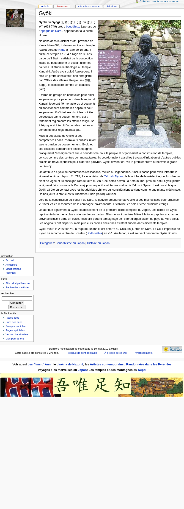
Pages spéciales (15, 330)
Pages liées (12, 317)
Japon (82, 370)
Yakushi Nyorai (113, 176)
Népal (142, 370)
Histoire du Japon (98, 243)
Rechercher (7, 293)
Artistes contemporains (107, 364)
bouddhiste (73, 26)
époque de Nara (51, 31)
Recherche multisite (17, 287)
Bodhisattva (94, 233)
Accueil (9, 260)
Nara (61, 49)
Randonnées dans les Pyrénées (148, 364)
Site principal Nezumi (17, 283)
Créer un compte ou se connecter (159, 1)
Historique (111, 6)
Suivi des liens (13, 322)
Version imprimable (16, 334)
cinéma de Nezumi (70, 364)
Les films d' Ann (39, 364)
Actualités (11, 264)
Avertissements (144, 352)
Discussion (62, 6)
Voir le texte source (89, 6)
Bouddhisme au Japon (70, 243)
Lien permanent (14, 338)
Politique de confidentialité (81, 352)
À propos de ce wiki (115, 352)
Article (45, 6)
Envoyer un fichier (16, 326)
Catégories (47, 243)
